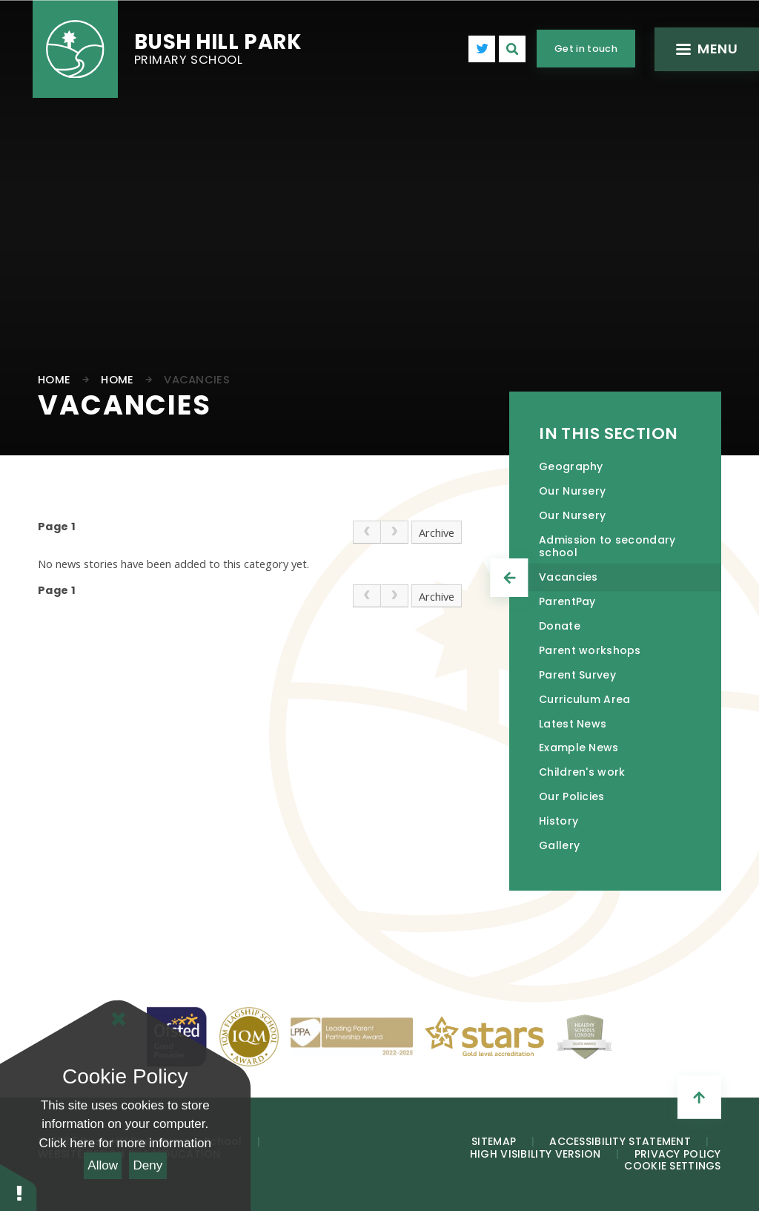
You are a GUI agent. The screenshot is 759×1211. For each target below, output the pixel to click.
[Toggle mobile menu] (705, 49)
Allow (102, 1165)
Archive (436, 532)
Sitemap (493, 1141)
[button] (18, 1187)
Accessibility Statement (620, 1141)
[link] (366, 532)
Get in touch (585, 48)
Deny (148, 1165)
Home (54, 379)
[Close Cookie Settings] (118, 1019)
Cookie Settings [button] (672, 1165)
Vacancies (197, 379)
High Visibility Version (535, 1153)
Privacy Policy (677, 1153)
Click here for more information (125, 1143)
